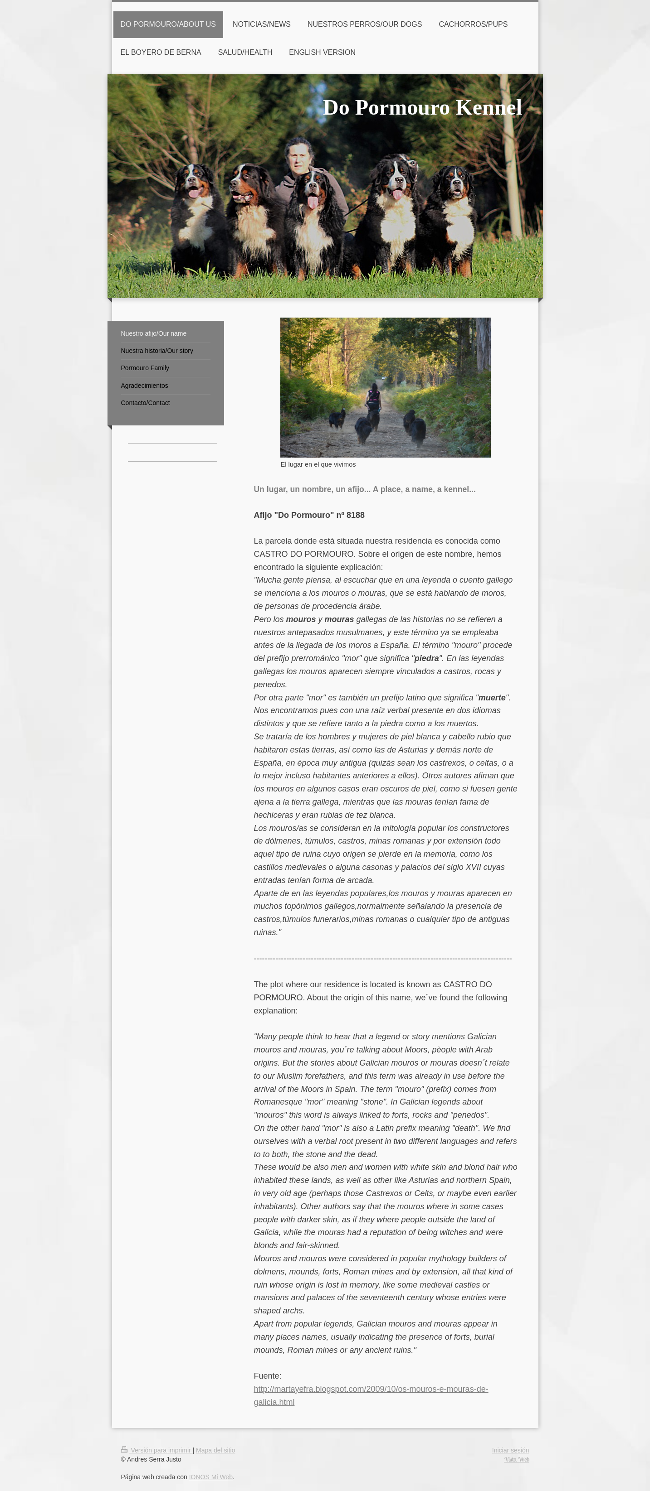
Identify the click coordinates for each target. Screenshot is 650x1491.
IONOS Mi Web (211, 1477)
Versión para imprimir (157, 1450)
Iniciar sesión (510, 1450)
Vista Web (516, 1459)
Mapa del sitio (215, 1450)
